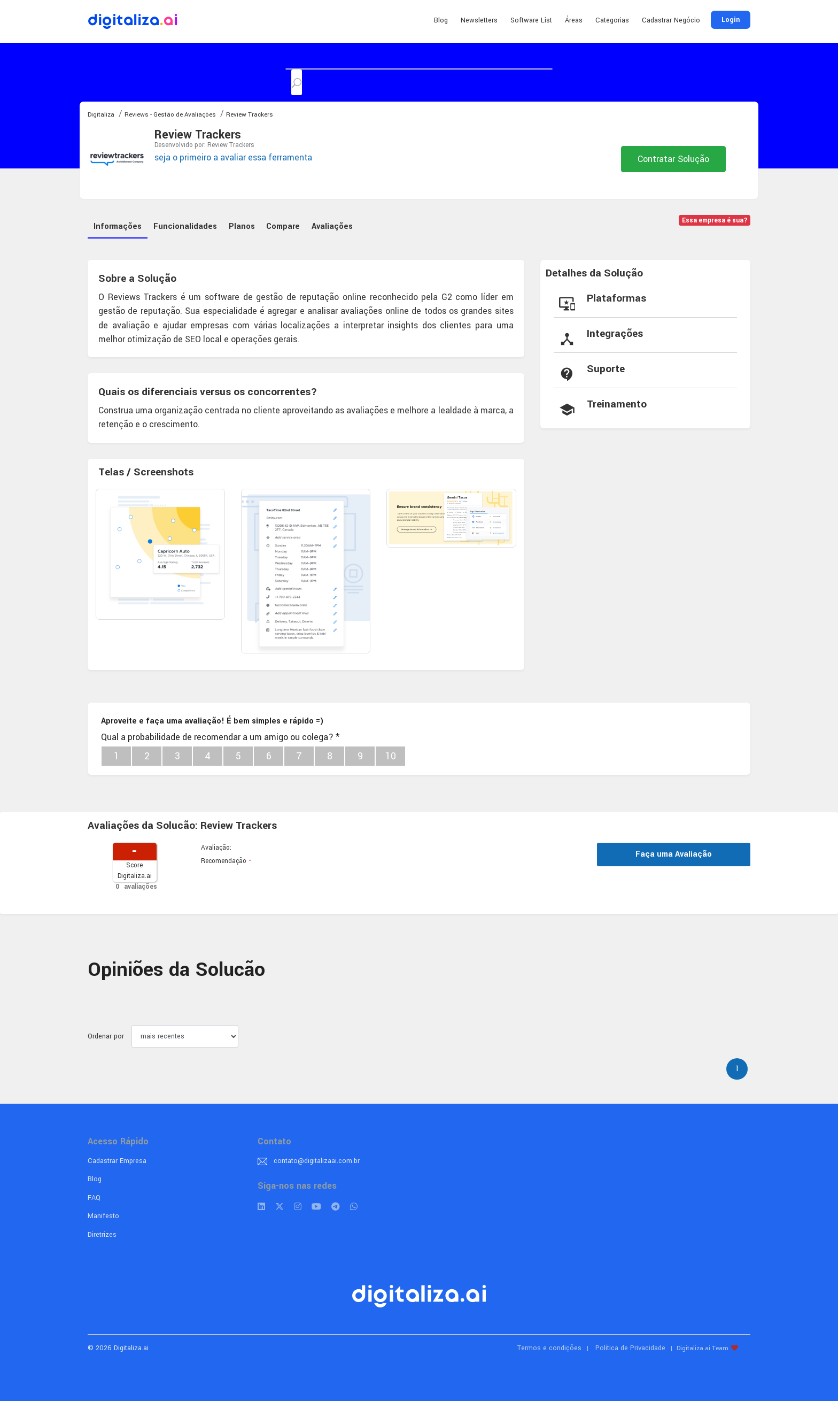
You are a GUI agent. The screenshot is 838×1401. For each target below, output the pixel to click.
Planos (242, 225)
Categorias (612, 20)
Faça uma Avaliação (673, 853)
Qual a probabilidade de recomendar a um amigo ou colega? (220, 736)
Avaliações (333, 225)
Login (730, 20)
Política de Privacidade (630, 1347)
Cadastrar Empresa (117, 1160)
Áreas (574, 20)
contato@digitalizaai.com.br (317, 1160)
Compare (284, 225)
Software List (531, 20)
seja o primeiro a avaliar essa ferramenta (233, 157)
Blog (441, 20)
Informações (118, 225)
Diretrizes (102, 1233)
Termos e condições (549, 1347)
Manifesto (103, 1215)
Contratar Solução (673, 159)
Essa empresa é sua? (715, 220)
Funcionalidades (186, 225)
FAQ (94, 1197)
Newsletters (479, 20)
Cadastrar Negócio (671, 20)
